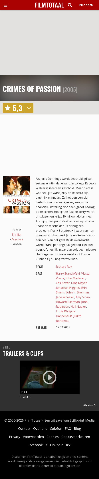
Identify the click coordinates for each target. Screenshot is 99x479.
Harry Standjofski (68, 273)
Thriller (16, 235)
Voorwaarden (33, 436)
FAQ (68, 428)
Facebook (35, 445)
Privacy (14, 436)
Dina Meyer (79, 283)
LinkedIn (56, 445)
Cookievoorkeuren (75, 436)
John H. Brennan (77, 292)
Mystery (17, 239)
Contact (24, 428)
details (28, 108)
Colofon (56, 428)
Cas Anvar (63, 283)
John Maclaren (75, 278)
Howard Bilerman (68, 302)
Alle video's (89, 405)
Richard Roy (64, 267)
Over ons (40, 428)
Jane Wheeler (65, 297)
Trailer (25, 397)
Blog (77, 428)
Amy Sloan (83, 297)
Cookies (53, 436)
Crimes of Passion (32, 88)
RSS (69, 445)
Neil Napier (78, 307)
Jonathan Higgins (68, 288)
